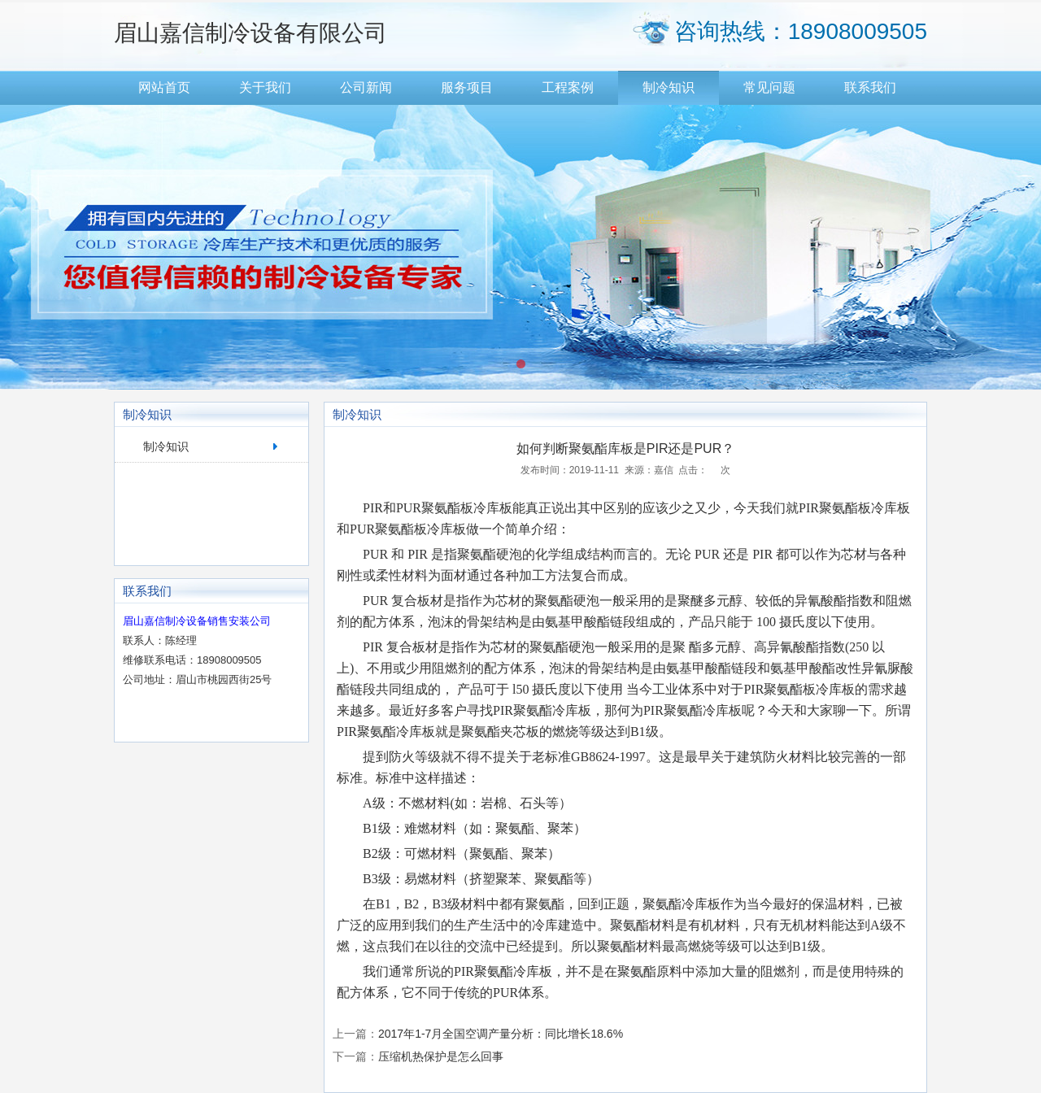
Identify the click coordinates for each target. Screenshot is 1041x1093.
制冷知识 (668, 87)
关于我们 (265, 87)
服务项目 (467, 87)
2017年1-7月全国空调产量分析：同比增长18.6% (500, 1033)
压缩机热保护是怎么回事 (440, 1056)
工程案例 (568, 87)
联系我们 (870, 87)
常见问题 (769, 87)
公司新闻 (366, 87)
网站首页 (164, 87)
